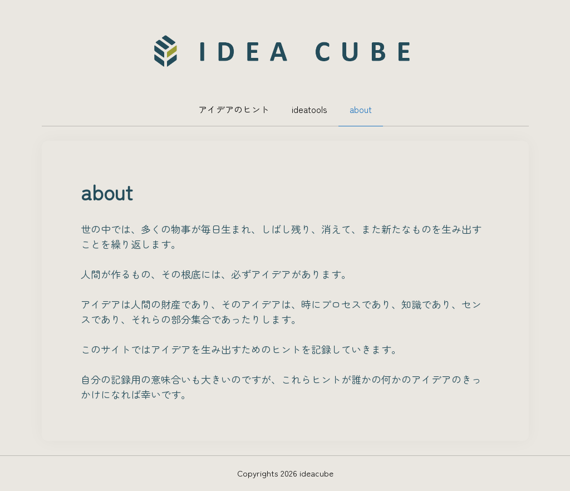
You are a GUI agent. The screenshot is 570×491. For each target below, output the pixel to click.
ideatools (309, 109)
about (361, 109)
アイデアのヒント (233, 109)
